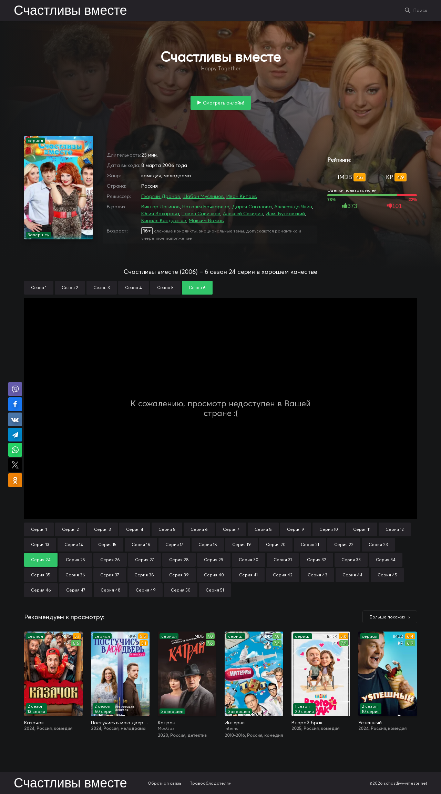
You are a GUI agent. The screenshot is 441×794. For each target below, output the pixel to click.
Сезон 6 (197, 287)
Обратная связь (165, 783)
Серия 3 (102, 529)
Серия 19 (241, 544)
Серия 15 (107, 544)
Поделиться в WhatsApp (15, 450)
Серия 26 (110, 559)
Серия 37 (109, 574)
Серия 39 (179, 574)
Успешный (370, 722)
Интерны (235, 722)
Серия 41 (248, 574)
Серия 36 (75, 574)
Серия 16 (141, 544)
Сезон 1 (39, 287)
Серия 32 (316, 559)
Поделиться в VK (15, 419)
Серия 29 (214, 559)
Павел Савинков (201, 213)
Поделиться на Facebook (15, 404)
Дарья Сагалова (252, 207)
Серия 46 (41, 590)
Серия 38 (144, 574)
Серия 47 (75, 590)
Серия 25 (75, 559)
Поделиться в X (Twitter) (15, 465)
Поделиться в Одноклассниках (15, 480)
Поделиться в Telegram (15, 434)
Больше (387, 616)
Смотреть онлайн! (223, 103)
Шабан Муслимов (203, 196)
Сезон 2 (70, 287)
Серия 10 (328, 529)
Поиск (420, 10)
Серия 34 (386, 559)
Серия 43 (317, 574)
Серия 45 (387, 574)
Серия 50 (181, 590)
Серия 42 (283, 574)
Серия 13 (40, 544)
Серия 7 (231, 529)
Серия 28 (179, 559)
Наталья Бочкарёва (205, 207)
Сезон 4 (133, 287)
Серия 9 (295, 529)
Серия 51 (215, 590)
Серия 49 (146, 590)
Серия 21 (310, 544)
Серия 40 (214, 574)
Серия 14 (73, 544)
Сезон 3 (101, 287)
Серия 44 (352, 574)
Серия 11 (361, 529)
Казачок (34, 722)
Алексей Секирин (243, 213)
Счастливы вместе (70, 11)
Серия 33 (351, 559)
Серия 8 (263, 529)
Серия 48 (111, 590)
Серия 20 (276, 544)
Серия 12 (395, 529)
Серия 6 (199, 529)
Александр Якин (293, 207)
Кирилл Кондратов (163, 220)
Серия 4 (134, 529)
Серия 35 (40, 574)
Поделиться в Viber (15, 389)
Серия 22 (343, 544)
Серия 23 (378, 544)
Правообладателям (210, 783)
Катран (166, 722)
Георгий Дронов (160, 196)
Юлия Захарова (160, 213)
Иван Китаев (241, 196)
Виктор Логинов (160, 207)
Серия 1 (39, 529)
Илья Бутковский (285, 213)
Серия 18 (207, 544)
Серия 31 (283, 559)
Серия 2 (70, 529)
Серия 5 (166, 529)
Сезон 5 (165, 287)
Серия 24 (41, 559)
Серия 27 (144, 559)
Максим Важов (206, 220)
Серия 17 (174, 544)
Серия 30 (248, 559)
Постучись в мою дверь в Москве (120, 722)
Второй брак (306, 722)
